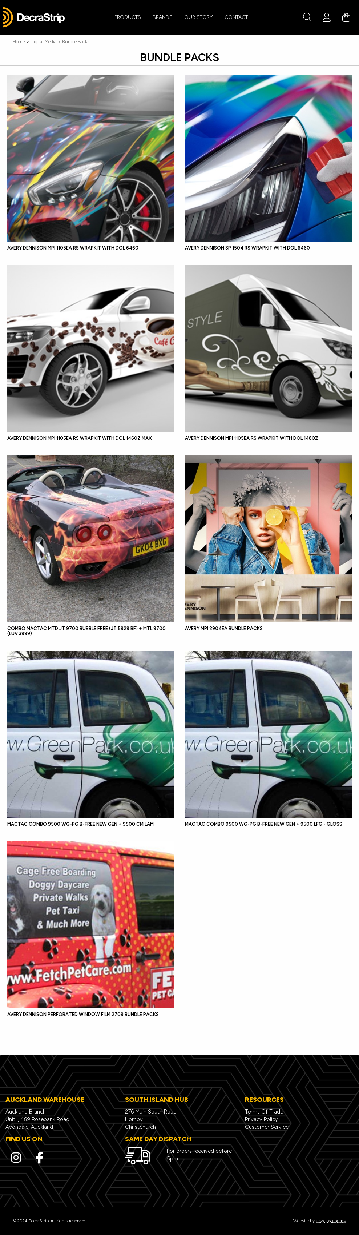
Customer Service (267, 1127)
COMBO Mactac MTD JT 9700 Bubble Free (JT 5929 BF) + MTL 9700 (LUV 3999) (86, 631)
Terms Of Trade (264, 1111)
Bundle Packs (75, 41)
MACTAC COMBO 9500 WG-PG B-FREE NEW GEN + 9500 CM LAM (80, 824)
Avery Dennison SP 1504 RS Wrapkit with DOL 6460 (247, 248)
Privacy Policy (261, 1119)
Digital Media (43, 41)
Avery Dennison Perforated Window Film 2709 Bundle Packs (83, 1014)
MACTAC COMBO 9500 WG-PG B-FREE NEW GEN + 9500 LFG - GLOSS (263, 824)
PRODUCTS (127, 17)
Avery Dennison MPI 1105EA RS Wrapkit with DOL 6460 (72, 248)
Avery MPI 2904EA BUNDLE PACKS (224, 628)
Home (19, 41)
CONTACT (236, 17)
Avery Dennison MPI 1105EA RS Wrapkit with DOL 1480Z (251, 438)
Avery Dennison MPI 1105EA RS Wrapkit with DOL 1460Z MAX (79, 438)
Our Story (198, 17)
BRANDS (163, 17)
